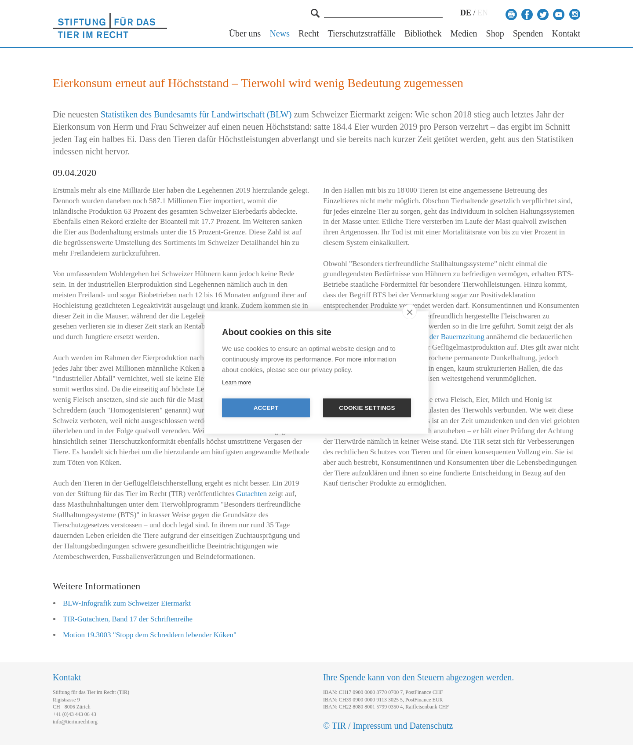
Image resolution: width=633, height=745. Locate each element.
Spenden (528, 33)
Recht (308, 33)
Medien (463, 33)
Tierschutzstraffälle (362, 33)
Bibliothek (422, 33)
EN (482, 12)
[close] (409, 311)
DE (465, 12)
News (279, 33)
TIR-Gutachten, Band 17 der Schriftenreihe (128, 619)
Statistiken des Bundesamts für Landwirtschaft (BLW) (196, 114)
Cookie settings (367, 408)
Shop (495, 33)
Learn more (236, 382)
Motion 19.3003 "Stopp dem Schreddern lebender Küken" (149, 635)
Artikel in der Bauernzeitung (441, 336)
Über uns (245, 33)
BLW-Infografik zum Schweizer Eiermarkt (127, 603)
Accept (266, 408)
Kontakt (566, 33)
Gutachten (251, 493)
